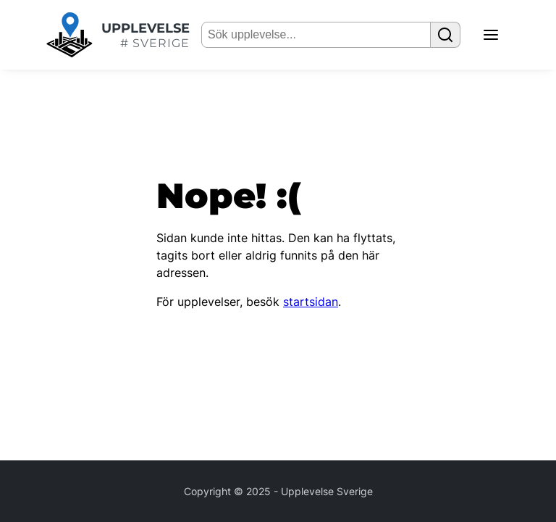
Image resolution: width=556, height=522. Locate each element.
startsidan (310, 301)
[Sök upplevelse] (445, 35)
